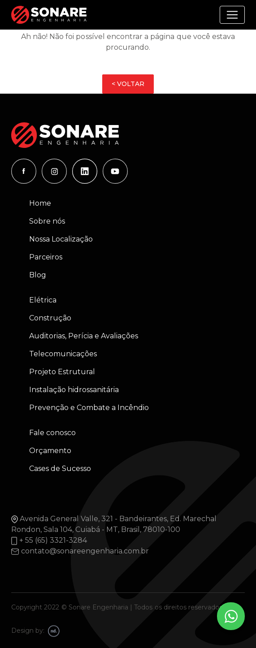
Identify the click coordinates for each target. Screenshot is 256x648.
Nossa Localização (61, 239)
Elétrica (42, 300)
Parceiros (45, 257)
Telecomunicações (63, 354)
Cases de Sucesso (60, 468)
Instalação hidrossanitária (74, 389)
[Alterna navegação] (232, 15)
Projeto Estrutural (62, 371)
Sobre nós (47, 221)
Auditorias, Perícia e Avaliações (83, 336)
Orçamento (50, 450)
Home (40, 203)
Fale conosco (52, 432)
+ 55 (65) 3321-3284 (53, 540)
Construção (50, 318)
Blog (37, 275)
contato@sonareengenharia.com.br (85, 551)
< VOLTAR (128, 84)
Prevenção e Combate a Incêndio (89, 407)
